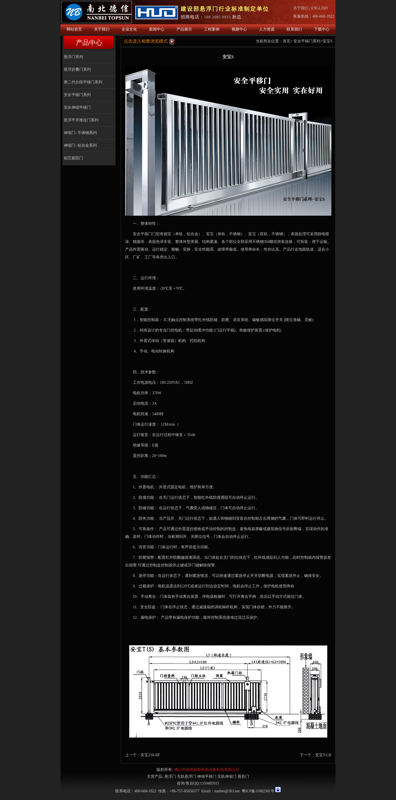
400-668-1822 (323, 16)
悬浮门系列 (73, 57)
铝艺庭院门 (73, 158)
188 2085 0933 (217, 17)
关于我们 (301, 8)
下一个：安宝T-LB (315, 755)
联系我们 (294, 29)
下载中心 (321, 29)
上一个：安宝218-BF (142, 755)
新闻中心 (156, 29)
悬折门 (243, 776)
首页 (286, 41)
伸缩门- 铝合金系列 (80, 145)
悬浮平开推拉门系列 (81, 120)
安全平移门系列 (77, 95)
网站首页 (74, 29)
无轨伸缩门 (227, 776)
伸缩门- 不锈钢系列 (80, 133)
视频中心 (239, 29)
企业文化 (129, 29)
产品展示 (184, 29)
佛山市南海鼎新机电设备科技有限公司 (207, 770)
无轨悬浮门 (186, 776)
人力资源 (266, 29)
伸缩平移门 (206, 776)
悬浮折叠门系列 (77, 69)
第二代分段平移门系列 (83, 82)
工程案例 (211, 29)
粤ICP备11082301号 (258, 791)
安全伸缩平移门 (77, 107)
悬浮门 (170, 776)
